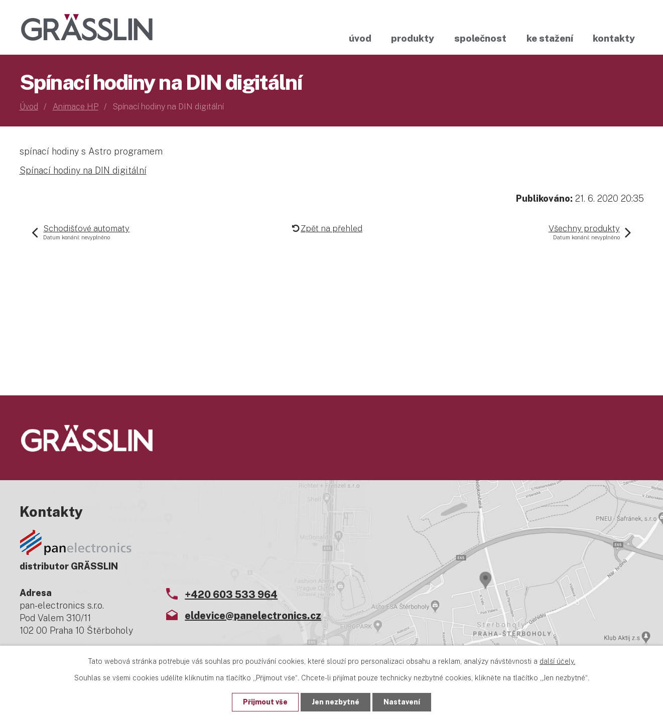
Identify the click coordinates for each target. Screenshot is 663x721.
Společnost (480, 38)
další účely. (557, 661)
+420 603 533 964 (231, 595)
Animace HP (75, 106)
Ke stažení (549, 38)
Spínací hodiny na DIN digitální (83, 170)
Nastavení (401, 702)
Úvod (360, 38)
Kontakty (614, 38)
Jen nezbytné (335, 702)
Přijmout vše (265, 702)
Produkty (412, 38)
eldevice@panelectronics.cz (253, 616)
